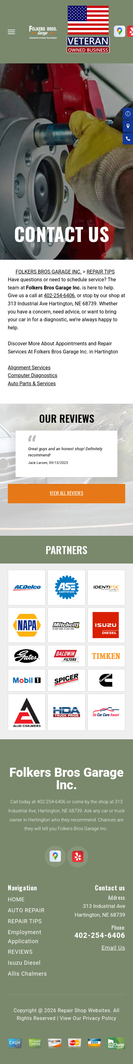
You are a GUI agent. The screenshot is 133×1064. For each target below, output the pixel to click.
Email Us (113, 948)
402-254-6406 (59, 295)
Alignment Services (29, 368)
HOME (16, 899)
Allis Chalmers (27, 973)
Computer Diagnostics (32, 375)
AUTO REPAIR (26, 910)
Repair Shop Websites (84, 1010)
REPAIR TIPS (100, 272)
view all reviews (66, 492)
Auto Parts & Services (32, 384)
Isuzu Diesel (24, 962)
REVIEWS (20, 951)
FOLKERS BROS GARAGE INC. (48, 272)
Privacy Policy (99, 1018)
